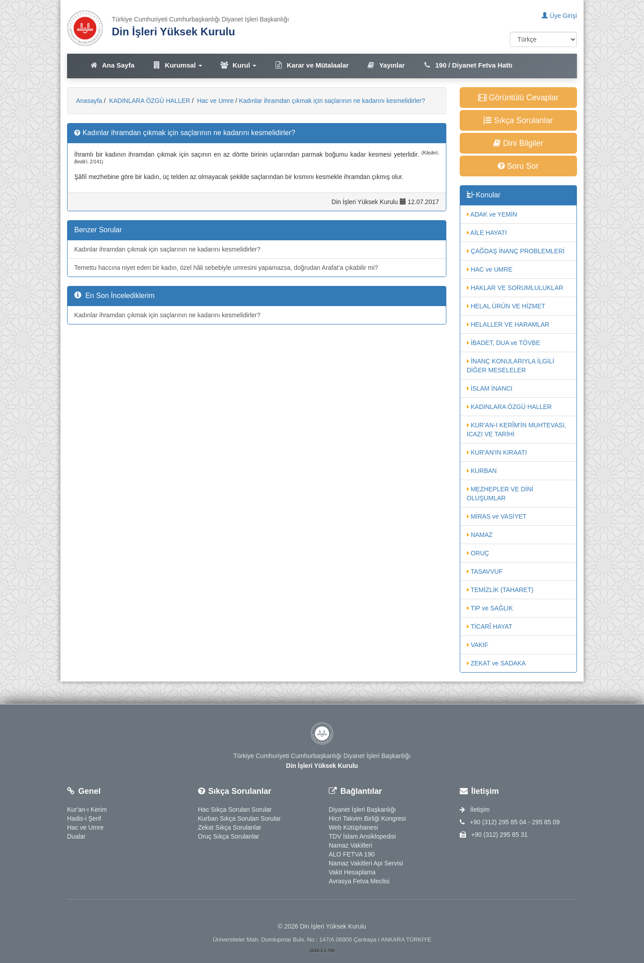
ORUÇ (478, 553)
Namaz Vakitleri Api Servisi (366, 863)
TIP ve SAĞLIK (490, 608)
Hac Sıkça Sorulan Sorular (235, 809)
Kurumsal (177, 65)
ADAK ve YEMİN (492, 214)
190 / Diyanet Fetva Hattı (468, 65)
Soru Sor (518, 166)
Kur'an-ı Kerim (87, 809)
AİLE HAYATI (487, 232)
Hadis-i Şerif (84, 818)
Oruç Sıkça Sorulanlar (228, 836)
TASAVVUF (485, 571)
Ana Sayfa (112, 65)
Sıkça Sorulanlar (518, 120)
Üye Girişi (559, 15)
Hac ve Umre (214, 100)
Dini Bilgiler (518, 143)
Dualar (76, 836)
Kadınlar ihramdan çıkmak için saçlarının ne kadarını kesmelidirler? (332, 100)
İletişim (475, 809)
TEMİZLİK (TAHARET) (500, 589)
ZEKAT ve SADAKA (496, 663)
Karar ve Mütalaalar (311, 65)
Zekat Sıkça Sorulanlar (230, 827)
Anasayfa (89, 100)
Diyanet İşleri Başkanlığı (362, 809)
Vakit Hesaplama (352, 872)
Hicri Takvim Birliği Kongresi (367, 818)
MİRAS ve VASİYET (497, 516)
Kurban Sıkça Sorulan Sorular (239, 818)
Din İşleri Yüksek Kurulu (173, 32)
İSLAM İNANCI (490, 388)
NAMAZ (480, 534)
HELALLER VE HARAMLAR (508, 324)
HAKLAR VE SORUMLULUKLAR (515, 287)
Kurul (238, 65)
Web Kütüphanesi (353, 827)
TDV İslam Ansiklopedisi (362, 836)
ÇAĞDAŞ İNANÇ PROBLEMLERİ (516, 251)
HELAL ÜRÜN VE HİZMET (506, 306)
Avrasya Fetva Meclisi (359, 881)
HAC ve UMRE (490, 269)
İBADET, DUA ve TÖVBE (503, 342)
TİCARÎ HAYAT (490, 626)
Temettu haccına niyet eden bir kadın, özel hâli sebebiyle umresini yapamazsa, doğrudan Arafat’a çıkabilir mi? (226, 267)
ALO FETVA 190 (351, 854)
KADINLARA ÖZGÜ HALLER (148, 100)
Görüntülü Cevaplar (518, 97)
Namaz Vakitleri (350, 845)
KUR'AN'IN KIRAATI (497, 452)
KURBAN (482, 470)
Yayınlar (386, 65)
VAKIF (477, 644)
